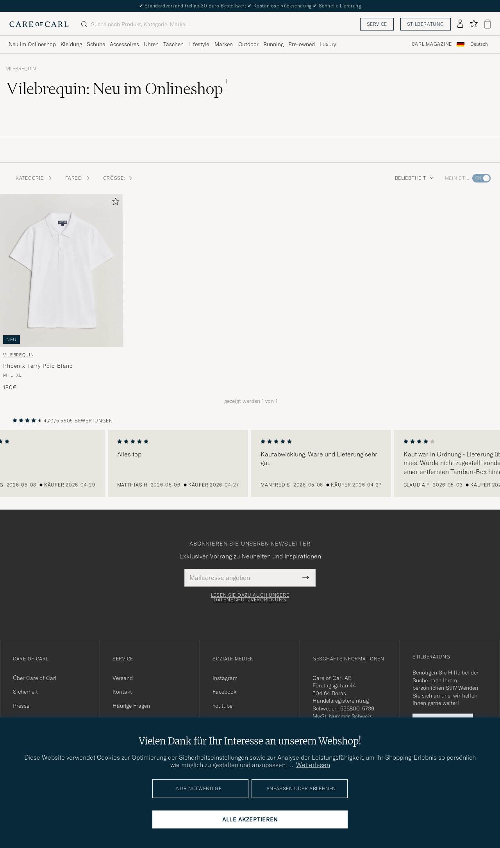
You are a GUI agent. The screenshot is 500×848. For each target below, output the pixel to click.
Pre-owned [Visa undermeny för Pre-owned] (301, 44)
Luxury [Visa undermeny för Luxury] (328, 44)
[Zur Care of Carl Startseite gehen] (39, 24)
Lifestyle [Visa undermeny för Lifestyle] (198, 44)
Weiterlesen (313, 764)
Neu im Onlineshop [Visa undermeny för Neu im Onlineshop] (32, 44)
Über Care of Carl (35, 678)
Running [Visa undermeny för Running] (273, 44)
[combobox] (479, 44)
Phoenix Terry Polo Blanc (38, 365)
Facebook (224, 691)
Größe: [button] (118, 178)
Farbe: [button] (77, 178)
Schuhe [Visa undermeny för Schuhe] (96, 44)
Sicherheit (25, 691)
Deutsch (479, 44)
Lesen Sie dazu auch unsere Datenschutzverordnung (250, 597)
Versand (122, 678)
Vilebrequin (21, 69)
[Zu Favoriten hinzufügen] (114, 203)
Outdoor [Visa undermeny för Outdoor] (248, 44)
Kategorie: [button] (34, 178)
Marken (223, 44)
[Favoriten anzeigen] (474, 24)
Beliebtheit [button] (414, 178)
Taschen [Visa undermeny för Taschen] (173, 44)
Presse (21, 705)
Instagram (225, 678)
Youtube (222, 705)
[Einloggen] (460, 24)
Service (377, 24)
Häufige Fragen (131, 705)
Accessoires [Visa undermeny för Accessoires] (124, 44)
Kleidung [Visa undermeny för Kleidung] (71, 44)
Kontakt (122, 691)
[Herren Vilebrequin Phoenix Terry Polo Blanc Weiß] (61, 270)
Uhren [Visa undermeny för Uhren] (151, 44)
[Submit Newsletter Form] (305, 577)
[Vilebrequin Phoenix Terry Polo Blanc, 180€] (61, 293)
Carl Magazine (432, 44)
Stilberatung (425, 24)
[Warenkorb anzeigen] (487, 24)
